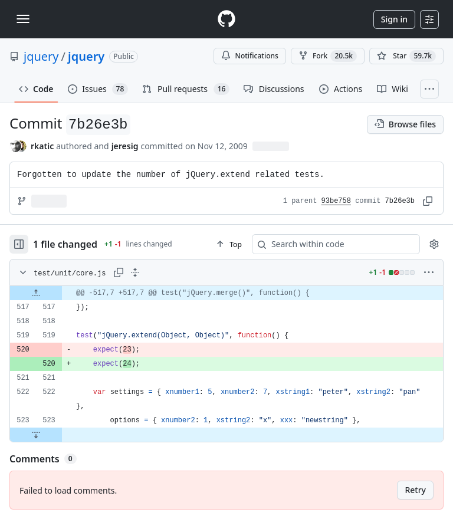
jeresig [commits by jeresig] (125, 146)
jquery (41, 56)
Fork (327, 56)
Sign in (394, 19)
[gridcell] (226, 293)
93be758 (336, 201)
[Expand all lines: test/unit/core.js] (135, 272)
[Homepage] (226, 19)
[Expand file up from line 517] (36, 293)
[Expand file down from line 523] (36, 435)
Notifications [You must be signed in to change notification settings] (249, 56)
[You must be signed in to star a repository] (406, 56)
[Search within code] (330, 244)
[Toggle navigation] (23, 19)
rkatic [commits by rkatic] (42, 146)
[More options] (428, 272)
